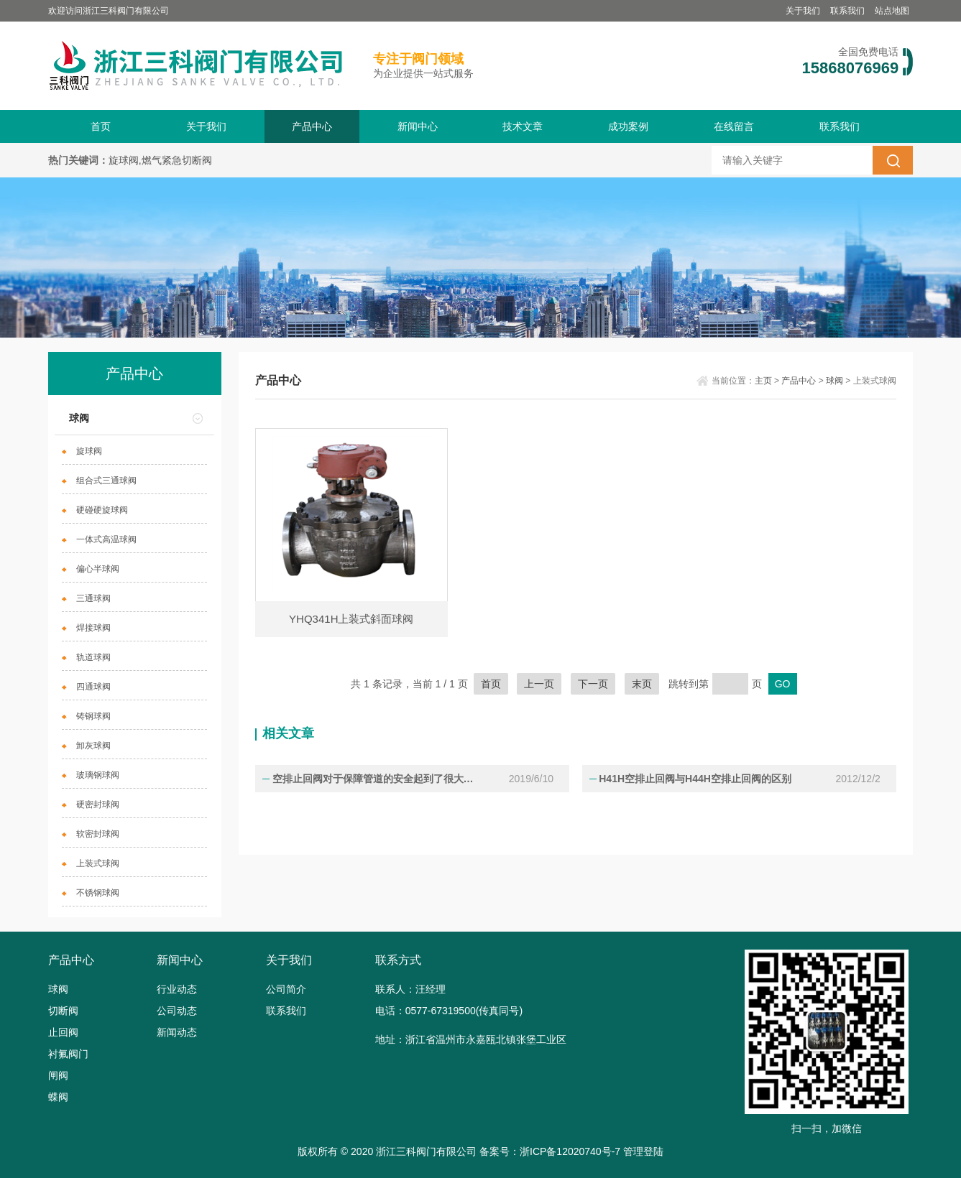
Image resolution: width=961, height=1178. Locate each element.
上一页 (539, 684)
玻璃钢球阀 (97, 775)
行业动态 (177, 989)
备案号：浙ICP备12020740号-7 (549, 1151)
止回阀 (63, 1032)
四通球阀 (93, 687)
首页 (101, 126)
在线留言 (734, 126)
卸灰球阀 (93, 746)
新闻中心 (417, 126)
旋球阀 (89, 451)
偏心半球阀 (97, 569)
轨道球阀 (93, 657)
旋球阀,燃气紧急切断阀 (160, 160)
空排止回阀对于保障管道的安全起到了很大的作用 (377, 778)
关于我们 (803, 11)
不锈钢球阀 (97, 893)
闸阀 (58, 1075)
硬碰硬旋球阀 (102, 510)
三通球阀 (93, 598)
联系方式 (398, 960)
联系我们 (847, 11)
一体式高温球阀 (106, 539)
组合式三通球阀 (106, 481)
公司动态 (177, 1010)
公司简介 (286, 989)
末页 (642, 684)
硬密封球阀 (97, 804)
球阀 (79, 418)
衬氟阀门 (68, 1053)
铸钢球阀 (93, 716)
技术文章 (522, 126)
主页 (763, 381)
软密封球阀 (97, 834)
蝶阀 (58, 1097)
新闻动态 (177, 1032)
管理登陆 (643, 1151)
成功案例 (628, 126)
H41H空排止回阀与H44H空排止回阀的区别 (694, 778)
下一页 (593, 684)
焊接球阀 (93, 628)
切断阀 (63, 1010)
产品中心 (312, 126)
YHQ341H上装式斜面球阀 (351, 619)
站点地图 (892, 11)
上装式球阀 (97, 863)
